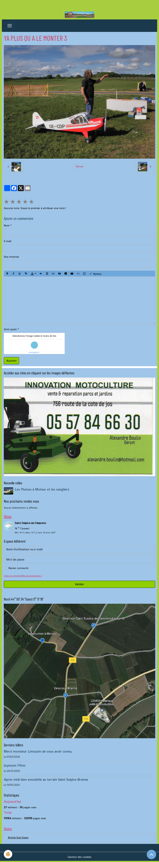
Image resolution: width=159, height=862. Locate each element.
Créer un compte (12, 575)
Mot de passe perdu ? (32, 575)
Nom (7, 225)
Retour (79, 166)
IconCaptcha (33, 352)
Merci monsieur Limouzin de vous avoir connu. (38, 751)
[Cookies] (8, 854)
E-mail (7, 241)
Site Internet (11, 256)
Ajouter (11, 361)
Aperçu (95, 273)
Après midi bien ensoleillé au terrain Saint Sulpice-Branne (46, 779)
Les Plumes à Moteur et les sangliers (42, 489)
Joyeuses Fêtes (14, 765)
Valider (79, 584)
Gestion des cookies (79, 857)
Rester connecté (18, 568)
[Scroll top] (151, 854)
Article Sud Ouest (18, 837)
